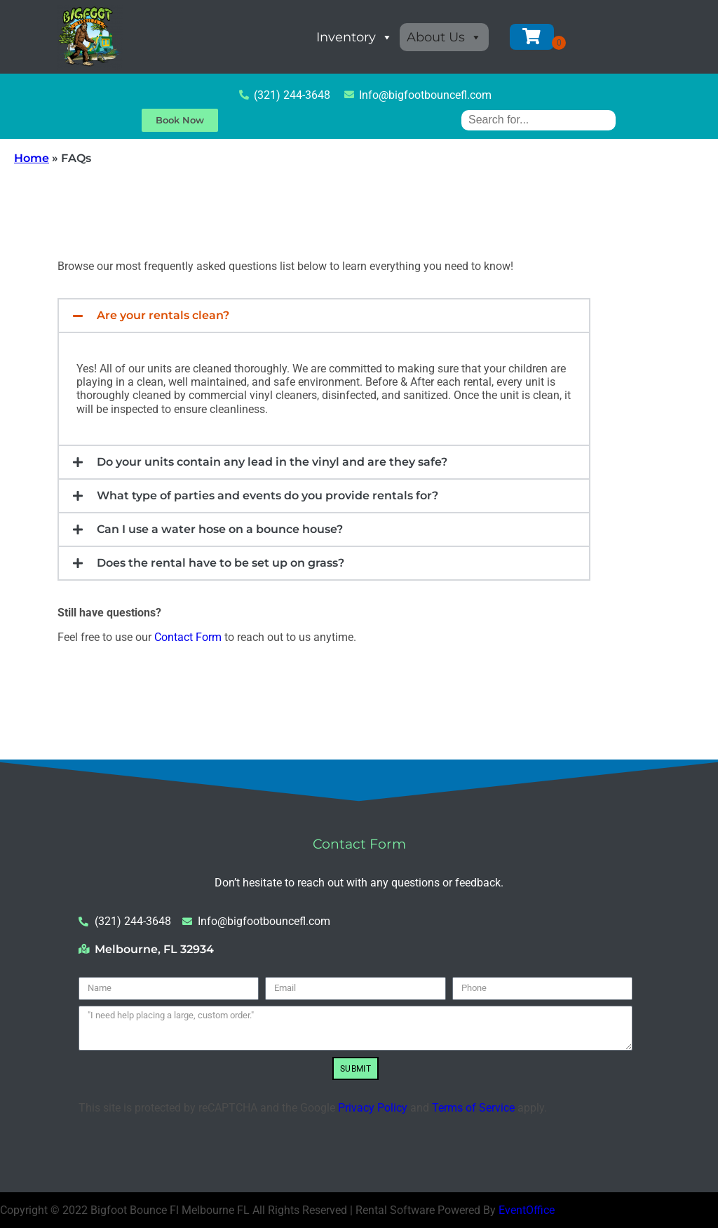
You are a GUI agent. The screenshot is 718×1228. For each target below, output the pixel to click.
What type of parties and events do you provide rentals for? (267, 495)
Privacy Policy (372, 1107)
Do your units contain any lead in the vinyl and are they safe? (272, 461)
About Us (444, 37)
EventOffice (527, 1210)
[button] (324, 315)
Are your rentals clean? (163, 315)
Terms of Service (473, 1107)
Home (31, 158)
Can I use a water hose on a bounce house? (220, 529)
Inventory (354, 37)
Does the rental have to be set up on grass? (220, 562)
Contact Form (188, 637)
